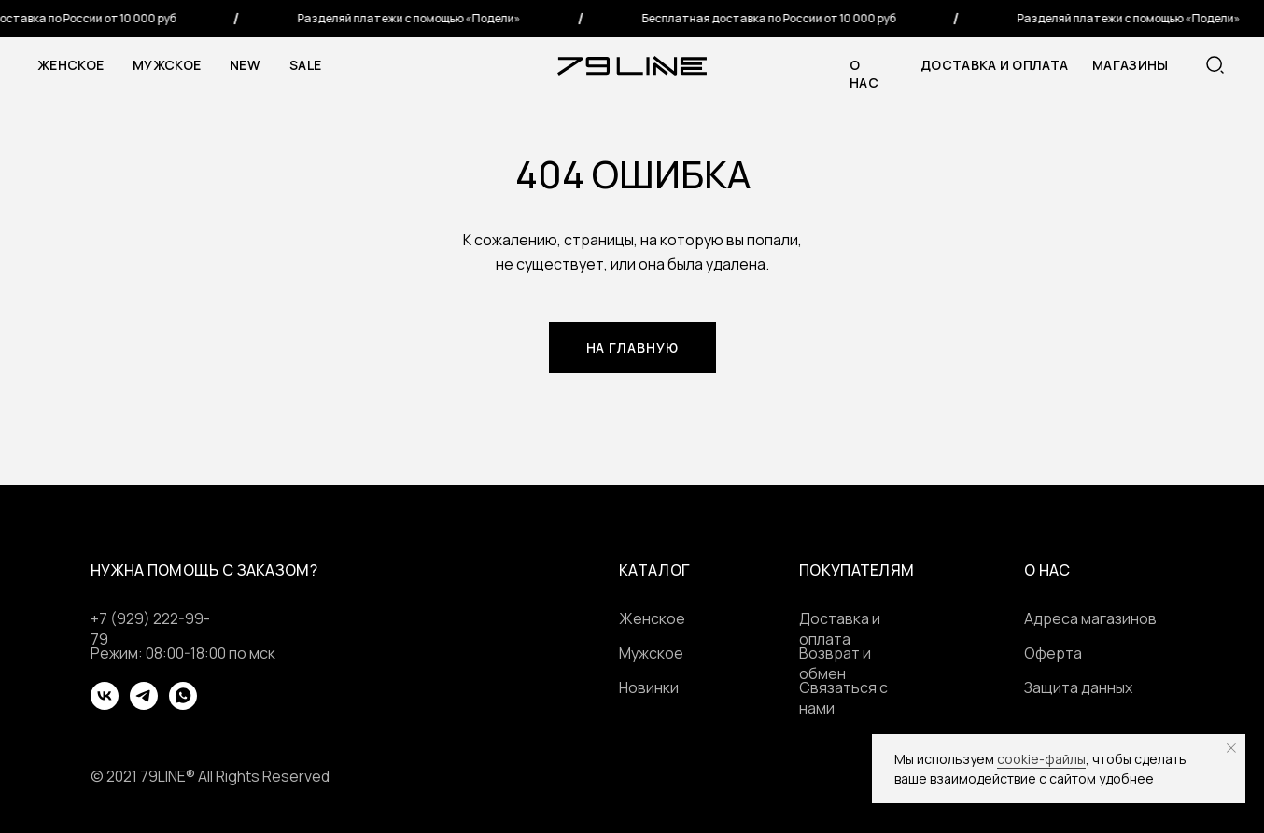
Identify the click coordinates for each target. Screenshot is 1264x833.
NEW (245, 65)
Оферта (1053, 653)
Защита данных (1078, 687)
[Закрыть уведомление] (1231, 748)
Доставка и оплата (994, 65)
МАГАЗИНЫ (1130, 65)
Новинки (649, 687)
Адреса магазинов (1090, 618)
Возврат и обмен (835, 663)
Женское (70, 65)
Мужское (167, 65)
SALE (305, 65)
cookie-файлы (1041, 759)
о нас (864, 73)
